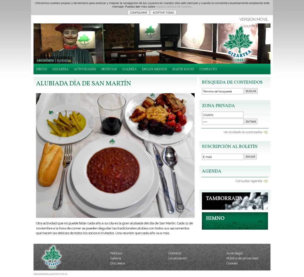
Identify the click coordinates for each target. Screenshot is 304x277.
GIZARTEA (60, 69)
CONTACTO (208, 69)
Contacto (174, 253)
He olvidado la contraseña (243, 132)
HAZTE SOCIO (183, 69)
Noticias (116, 253)
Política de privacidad (242, 258)
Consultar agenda (249, 181)
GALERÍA (129, 69)
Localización (177, 258)
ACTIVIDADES (85, 69)
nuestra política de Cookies (173, 6)
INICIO (41, 69)
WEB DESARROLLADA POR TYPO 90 (50, 274)
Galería (115, 258)
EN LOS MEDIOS (154, 69)
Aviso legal (234, 253)
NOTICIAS (109, 69)
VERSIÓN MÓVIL (253, 19)
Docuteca (117, 263)
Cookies (232, 263)
